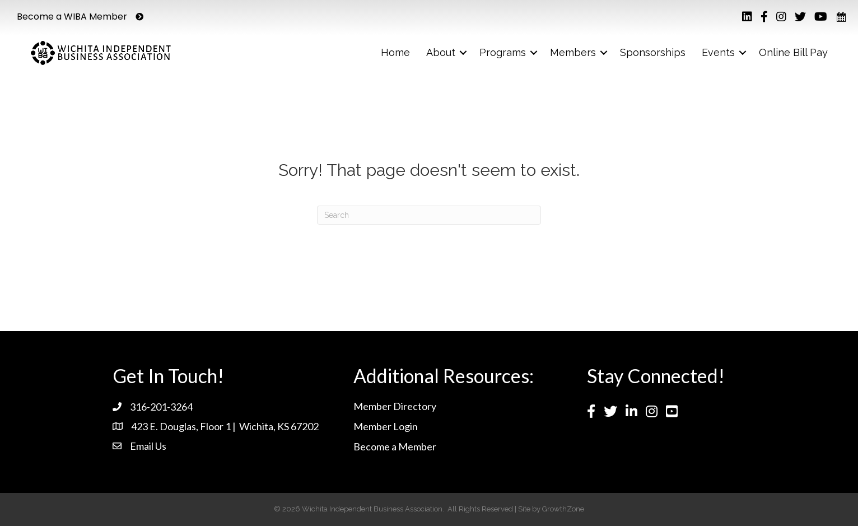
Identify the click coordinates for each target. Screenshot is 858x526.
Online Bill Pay (793, 52)
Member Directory (394, 406)
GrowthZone (563, 509)
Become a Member (394, 446)
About (440, 52)
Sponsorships (653, 52)
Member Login (385, 426)
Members (573, 52)
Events (718, 52)
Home (395, 52)
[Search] (429, 215)
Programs (502, 52)
